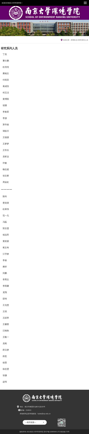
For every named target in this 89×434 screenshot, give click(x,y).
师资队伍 (74, 40)
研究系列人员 (83, 40)
